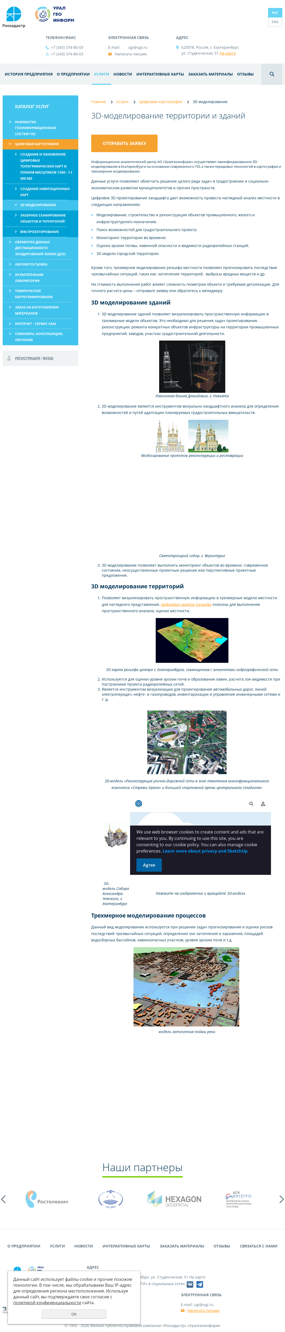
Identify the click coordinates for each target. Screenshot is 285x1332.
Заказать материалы (210, 74)
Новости (122, 74)
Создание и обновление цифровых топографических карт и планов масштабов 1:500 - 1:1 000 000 (46, 166)
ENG (275, 22)
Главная (98, 101)
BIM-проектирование (39, 232)
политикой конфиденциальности (47, 1302)
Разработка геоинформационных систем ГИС (35, 128)
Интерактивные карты (160, 74)
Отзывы (245, 74)
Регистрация (27, 358)
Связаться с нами (259, 1246)
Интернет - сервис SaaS (35, 323)
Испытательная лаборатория (29, 277)
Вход (48, 358)
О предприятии (73, 74)
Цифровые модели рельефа (186, 604)
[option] (46, 1199)
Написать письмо (131, 53)
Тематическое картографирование (34, 294)
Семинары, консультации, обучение (39, 337)
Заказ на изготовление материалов (37, 310)
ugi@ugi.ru (138, 47)
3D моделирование (38, 205)
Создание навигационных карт (45, 192)
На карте (228, 53)
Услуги (101, 74)
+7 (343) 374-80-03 (67, 47)
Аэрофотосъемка (31, 264)
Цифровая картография (37, 144)
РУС (275, 13)
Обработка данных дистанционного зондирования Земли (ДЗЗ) (40, 248)
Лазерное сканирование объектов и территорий (43, 218)
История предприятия (29, 74)
